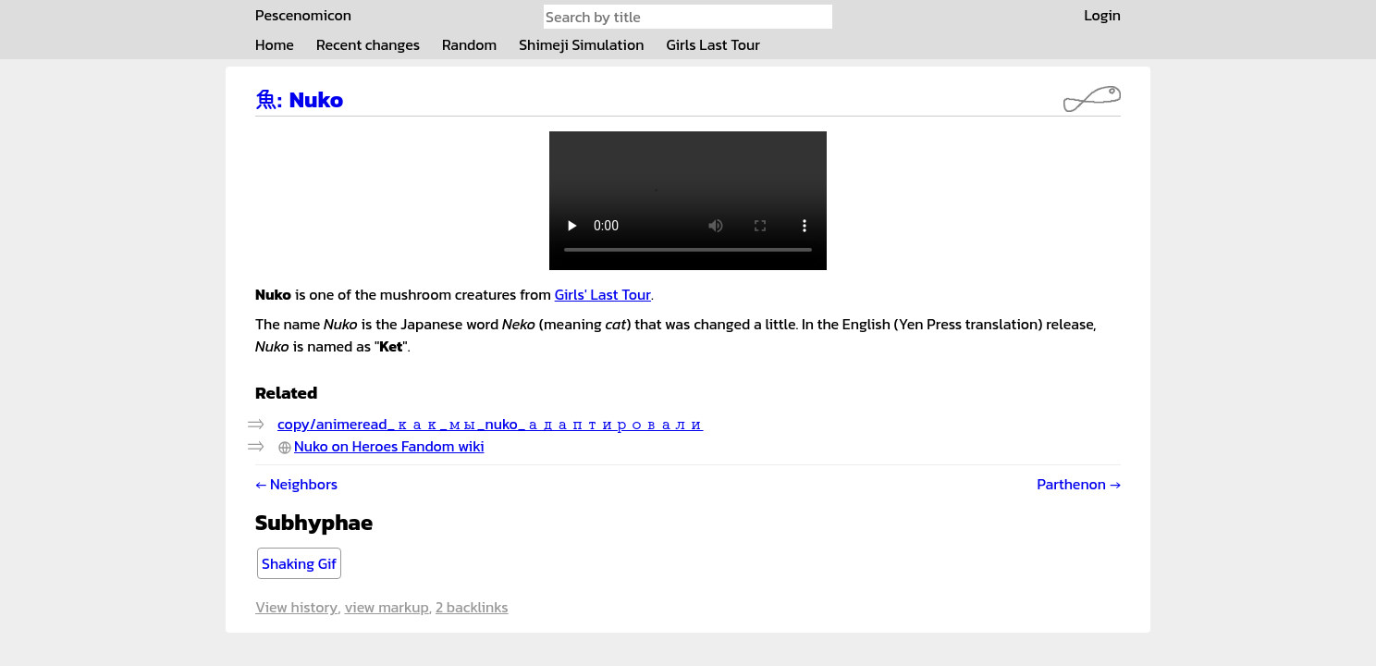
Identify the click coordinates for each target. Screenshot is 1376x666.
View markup (386, 607)
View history (296, 607)
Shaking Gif (299, 563)
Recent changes (368, 44)
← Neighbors (296, 484)
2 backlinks (472, 607)
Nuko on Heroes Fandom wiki (389, 446)
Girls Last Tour (713, 44)
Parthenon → (1079, 484)
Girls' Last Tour (603, 294)
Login (1102, 15)
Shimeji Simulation (581, 44)
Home (274, 44)
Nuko (316, 99)
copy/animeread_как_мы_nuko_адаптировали (490, 424)
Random (469, 44)
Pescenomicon (303, 15)
